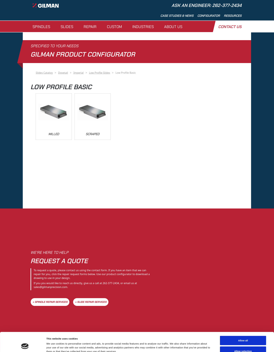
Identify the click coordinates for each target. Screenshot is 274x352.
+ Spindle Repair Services (50, 302)
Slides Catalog (44, 72)
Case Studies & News (176, 16)
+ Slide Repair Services (91, 302)
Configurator (208, 16)
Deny (243, 343)
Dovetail (63, 72)
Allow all (243, 322)
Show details (173, 343)
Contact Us (230, 26)
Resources (233, 16)
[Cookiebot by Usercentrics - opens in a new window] (25, 345)
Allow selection (243, 333)
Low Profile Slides (99, 72)
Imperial (78, 72)
